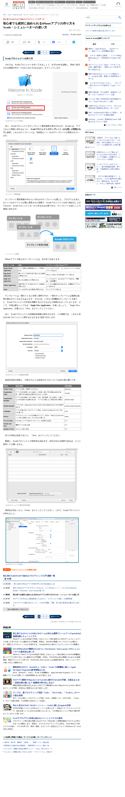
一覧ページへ (117, 187)
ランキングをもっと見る (114, 125)
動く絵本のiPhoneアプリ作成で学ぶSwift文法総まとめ (34, 584)
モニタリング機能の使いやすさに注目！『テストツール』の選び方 (28, 752)
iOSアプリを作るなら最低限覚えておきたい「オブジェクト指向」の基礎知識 (42, 599)
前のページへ (29, 52)
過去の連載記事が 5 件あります (17, 609)
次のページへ (55, 52)
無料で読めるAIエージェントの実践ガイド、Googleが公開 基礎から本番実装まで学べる (104, 76)
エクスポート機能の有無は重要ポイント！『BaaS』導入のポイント (28, 749)
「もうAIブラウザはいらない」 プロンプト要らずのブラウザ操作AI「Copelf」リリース (104, 85)
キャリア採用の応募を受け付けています (100, 31)
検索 (120, 17)
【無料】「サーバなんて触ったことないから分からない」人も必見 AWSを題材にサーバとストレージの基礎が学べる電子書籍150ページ (103, 142)
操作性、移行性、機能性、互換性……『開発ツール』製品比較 (26, 742)
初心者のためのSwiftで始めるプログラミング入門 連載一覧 (29, 576)
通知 (29, 42)
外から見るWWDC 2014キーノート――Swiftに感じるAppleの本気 (42, 705)
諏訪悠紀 (66, 34)
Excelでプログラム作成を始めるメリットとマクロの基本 (37, 718)
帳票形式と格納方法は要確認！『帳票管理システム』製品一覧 (26, 745)
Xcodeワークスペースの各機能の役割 (24, 570)
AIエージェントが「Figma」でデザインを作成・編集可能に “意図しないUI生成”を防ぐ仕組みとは (104, 67)
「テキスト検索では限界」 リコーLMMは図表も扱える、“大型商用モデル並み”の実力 (105, 58)
